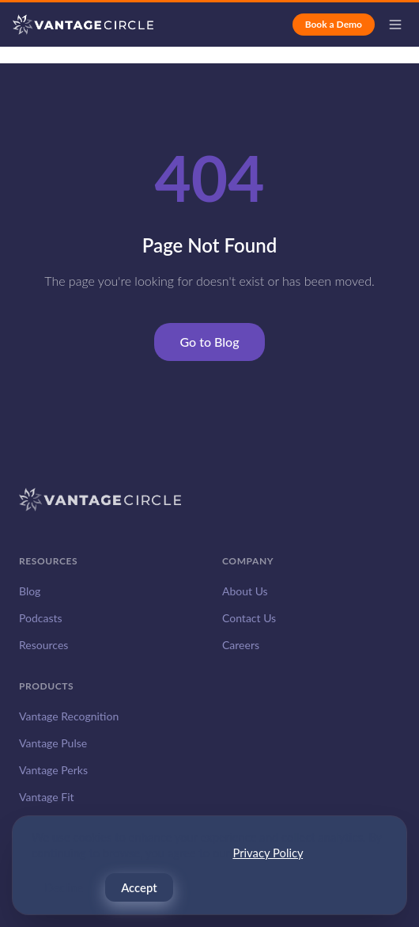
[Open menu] (395, 24)
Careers (240, 645)
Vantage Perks (53, 770)
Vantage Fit (46, 797)
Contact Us (249, 618)
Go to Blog (209, 341)
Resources (43, 645)
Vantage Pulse (53, 743)
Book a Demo (333, 24)
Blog (29, 591)
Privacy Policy (267, 853)
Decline (63, 888)
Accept (139, 888)
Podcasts (40, 618)
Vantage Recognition (69, 716)
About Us (245, 591)
